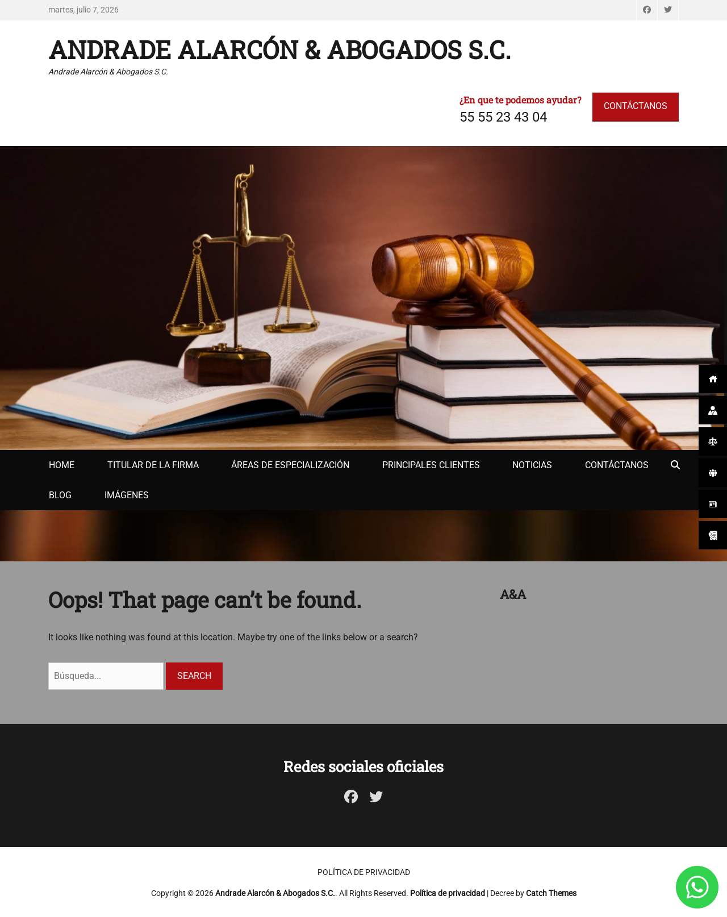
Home (61, 465)
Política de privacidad (363, 872)
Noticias (532, 465)
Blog (60, 495)
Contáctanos (617, 465)
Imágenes (127, 495)
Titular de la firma (153, 465)
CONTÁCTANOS (635, 106)
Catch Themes (551, 893)
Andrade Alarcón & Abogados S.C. (279, 49)
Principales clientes (431, 465)
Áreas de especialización (290, 465)
